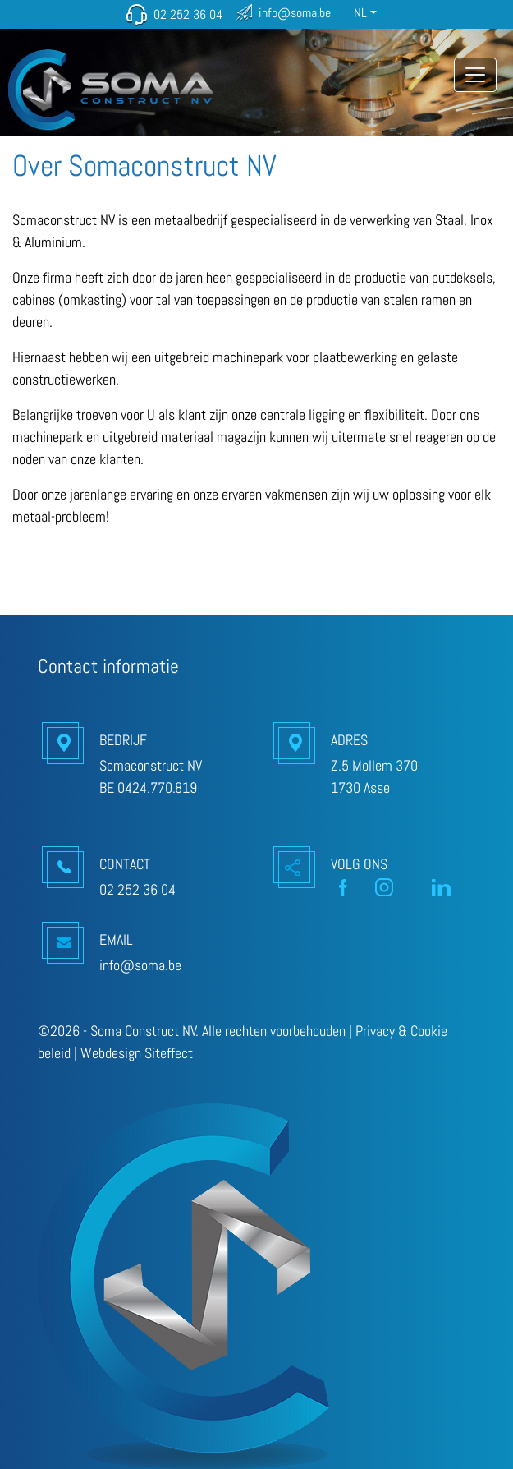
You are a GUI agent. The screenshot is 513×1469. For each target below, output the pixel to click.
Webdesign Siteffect (136, 1052)
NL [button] (360, 12)
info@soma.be (295, 12)
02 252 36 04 (187, 14)
